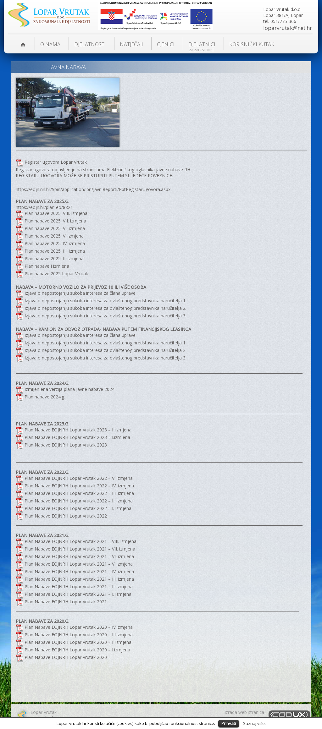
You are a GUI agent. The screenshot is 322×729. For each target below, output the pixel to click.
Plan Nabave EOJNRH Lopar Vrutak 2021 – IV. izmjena (79, 571)
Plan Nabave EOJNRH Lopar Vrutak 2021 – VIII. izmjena (80, 541)
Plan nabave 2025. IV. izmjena (55, 243)
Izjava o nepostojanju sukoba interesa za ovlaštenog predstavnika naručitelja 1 (105, 301)
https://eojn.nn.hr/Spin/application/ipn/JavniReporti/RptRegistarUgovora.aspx (93, 189)
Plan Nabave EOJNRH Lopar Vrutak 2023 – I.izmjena (77, 437)
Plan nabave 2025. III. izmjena (55, 251)
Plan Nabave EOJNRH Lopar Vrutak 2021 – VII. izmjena (80, 549)
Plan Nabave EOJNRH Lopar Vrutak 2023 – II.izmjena (78, 430)
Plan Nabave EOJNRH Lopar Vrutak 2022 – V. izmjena (79, 478)
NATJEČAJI (131, 44)
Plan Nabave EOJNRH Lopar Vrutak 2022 (66, 516)
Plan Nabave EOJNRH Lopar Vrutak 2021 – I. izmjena (78, 594)
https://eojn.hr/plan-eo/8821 (44, 207)
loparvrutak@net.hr (287, 27)
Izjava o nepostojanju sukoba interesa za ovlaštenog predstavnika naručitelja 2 (105, 308)
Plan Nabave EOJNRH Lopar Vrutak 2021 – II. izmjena (79, 586)
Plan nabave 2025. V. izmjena (54, 236)
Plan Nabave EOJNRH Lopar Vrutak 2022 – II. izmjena (79, 501)
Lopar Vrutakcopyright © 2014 (48, 715)
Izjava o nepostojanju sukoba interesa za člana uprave (81, 293)
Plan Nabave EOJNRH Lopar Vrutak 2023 (66, 445)
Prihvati (228, 723)
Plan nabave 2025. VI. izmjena (55, 228)
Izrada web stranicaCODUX (244, 715)
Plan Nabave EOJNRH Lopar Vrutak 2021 (66, 602)
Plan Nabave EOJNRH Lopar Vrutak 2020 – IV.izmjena (79, 627)
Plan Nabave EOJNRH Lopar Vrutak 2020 (66, 657)
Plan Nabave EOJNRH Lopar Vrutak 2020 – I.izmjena (77, 650)
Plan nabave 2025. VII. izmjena (55, 221)
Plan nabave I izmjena (47, 266)
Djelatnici (201, 44)
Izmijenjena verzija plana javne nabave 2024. (70, 389)
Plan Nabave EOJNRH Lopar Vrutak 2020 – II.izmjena (78, 642)
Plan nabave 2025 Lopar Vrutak (56, 274)
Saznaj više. (254, 723)
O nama (50, 44)
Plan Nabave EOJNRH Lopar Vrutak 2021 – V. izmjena (79, 564)
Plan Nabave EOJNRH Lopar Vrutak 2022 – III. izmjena (79, 493)
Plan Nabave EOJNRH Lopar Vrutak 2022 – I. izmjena (78, 508)
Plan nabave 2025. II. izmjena (54, 258)
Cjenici (166, 44)
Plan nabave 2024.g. (45, 397)
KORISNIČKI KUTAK (251, 44)
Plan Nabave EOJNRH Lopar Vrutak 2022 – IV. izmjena (79, 486)
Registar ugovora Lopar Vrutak (56, 162)
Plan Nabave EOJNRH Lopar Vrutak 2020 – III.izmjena (79, 635)
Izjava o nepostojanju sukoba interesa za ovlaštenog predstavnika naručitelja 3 (105, 316)
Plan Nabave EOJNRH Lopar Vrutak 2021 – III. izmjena (79, 579)
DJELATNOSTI (90, 44)
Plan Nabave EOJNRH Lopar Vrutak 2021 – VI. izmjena (79, 556)
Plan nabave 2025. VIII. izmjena (56, 213)
